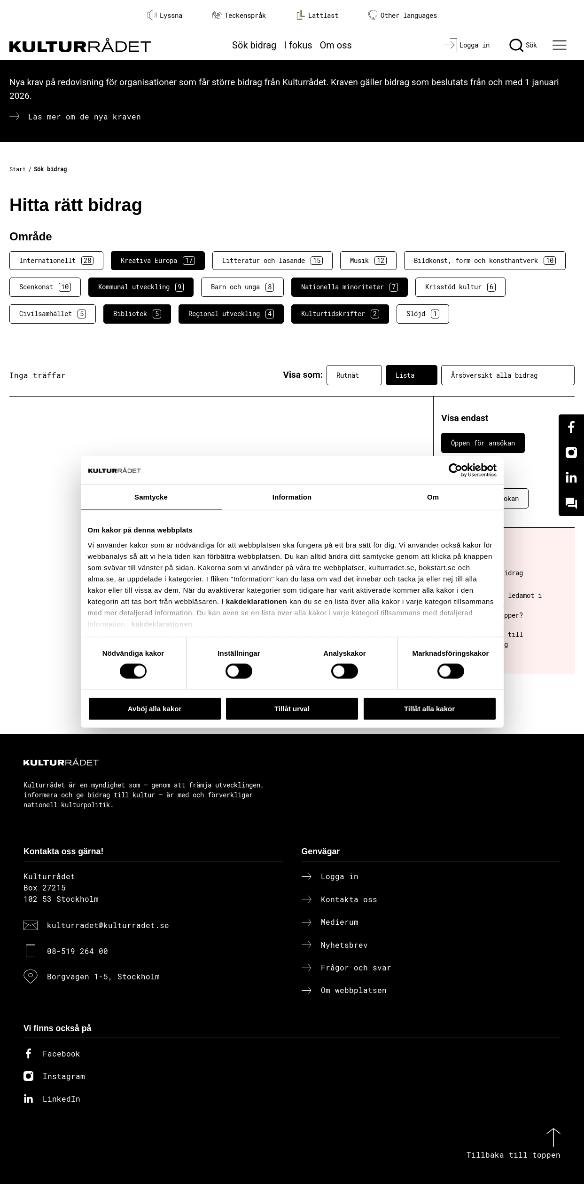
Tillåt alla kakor (429, 708)
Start (17, 169)
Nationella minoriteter (349, 287)
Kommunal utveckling (141, 287)
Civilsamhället (52, 313)
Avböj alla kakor (155, 708)
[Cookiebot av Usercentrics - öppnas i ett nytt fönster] (455, 470)
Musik (368, 260)
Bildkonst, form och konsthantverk (485, 260)
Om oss (336, 45)
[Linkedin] (571, 478)
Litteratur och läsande (272, 260)
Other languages (402, 15)
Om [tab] (433, 497)
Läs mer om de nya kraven (84, 116)
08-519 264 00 (77, 951)
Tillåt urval (292, 708)
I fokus (298, 45)
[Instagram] (571, 452)
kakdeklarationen (257, 601)
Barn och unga (242, 287)
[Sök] (523, 45)
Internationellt (56, 260)
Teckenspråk (239, 15)
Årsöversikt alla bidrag (508, 375)
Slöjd (422, 313)
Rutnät (354, 375)
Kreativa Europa (158, 260)
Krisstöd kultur (460, 287)
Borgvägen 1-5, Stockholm (103, 976)
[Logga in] (466, 45)
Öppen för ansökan (483, 442)
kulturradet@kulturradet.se (108, 925)
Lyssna (165, 15)
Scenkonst (45, 287)
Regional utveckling (231, 313)
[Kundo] (571, 503)
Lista (412, 375)
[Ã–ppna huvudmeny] (560, 45)
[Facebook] (571, 427)
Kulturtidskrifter (340, 313)
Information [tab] (292, 497)
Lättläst (317, 15)
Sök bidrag (254, 45)
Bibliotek (137, 313)
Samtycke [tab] (151, 497)
